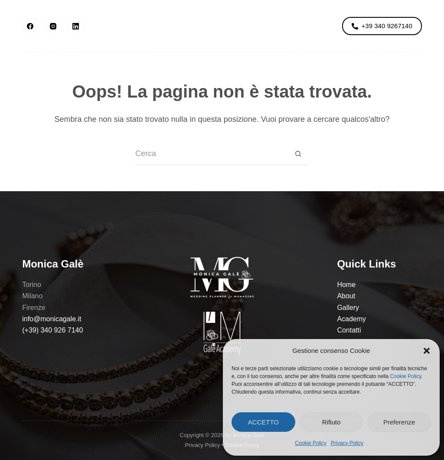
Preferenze (399, 422)
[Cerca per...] (211, 154)
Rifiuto (331, 422)
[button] (426, 350)
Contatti (349, 330)
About (116, 26)
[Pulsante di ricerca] (298, 154)
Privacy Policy (347, 443)
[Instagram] (53, 26)
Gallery (165, 26)
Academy (281, 26)
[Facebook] (30, 26)
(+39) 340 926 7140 (52, 330)
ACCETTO (263, 422)
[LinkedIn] (76, 26)
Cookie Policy (405, 376)
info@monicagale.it (51, 319)
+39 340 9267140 (382, 25)
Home (346, 284)
